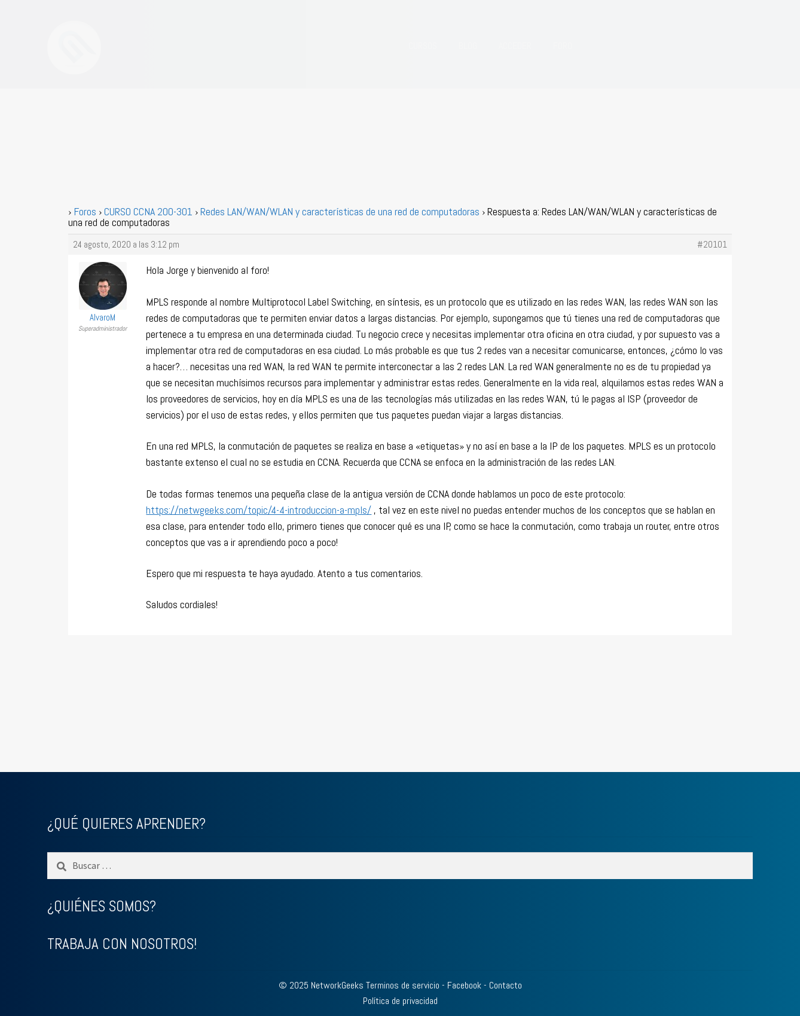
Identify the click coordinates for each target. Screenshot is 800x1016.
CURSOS (422, 45)
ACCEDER (515, 45)
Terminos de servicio (402, 985)
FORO (562, 45)
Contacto (505, 985)
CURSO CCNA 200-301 (148, 211)
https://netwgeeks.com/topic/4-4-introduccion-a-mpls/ (258, 510)
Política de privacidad (400, 1000)
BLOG (468, 45)
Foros (85, 211)
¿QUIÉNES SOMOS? (101, 906)
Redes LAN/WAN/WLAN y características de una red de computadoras (340, 211)
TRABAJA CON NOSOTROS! (122, 944)
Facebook (464, 985)
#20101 (712, 244)
